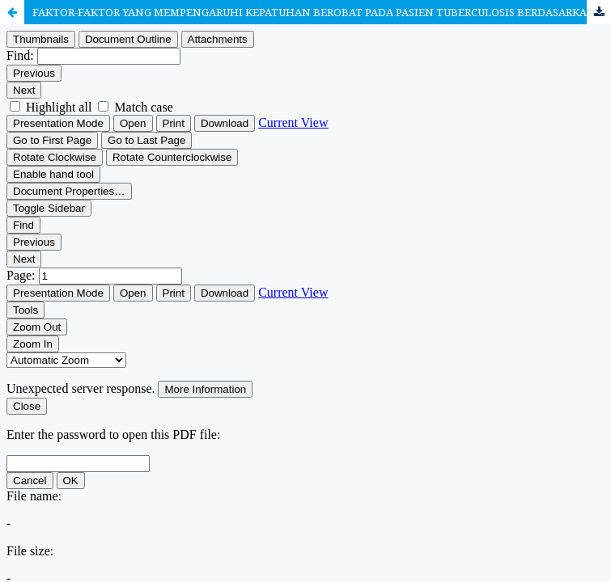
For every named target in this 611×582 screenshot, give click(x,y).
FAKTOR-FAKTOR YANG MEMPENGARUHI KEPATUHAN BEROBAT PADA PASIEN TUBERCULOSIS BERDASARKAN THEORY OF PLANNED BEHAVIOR (321, 12)
